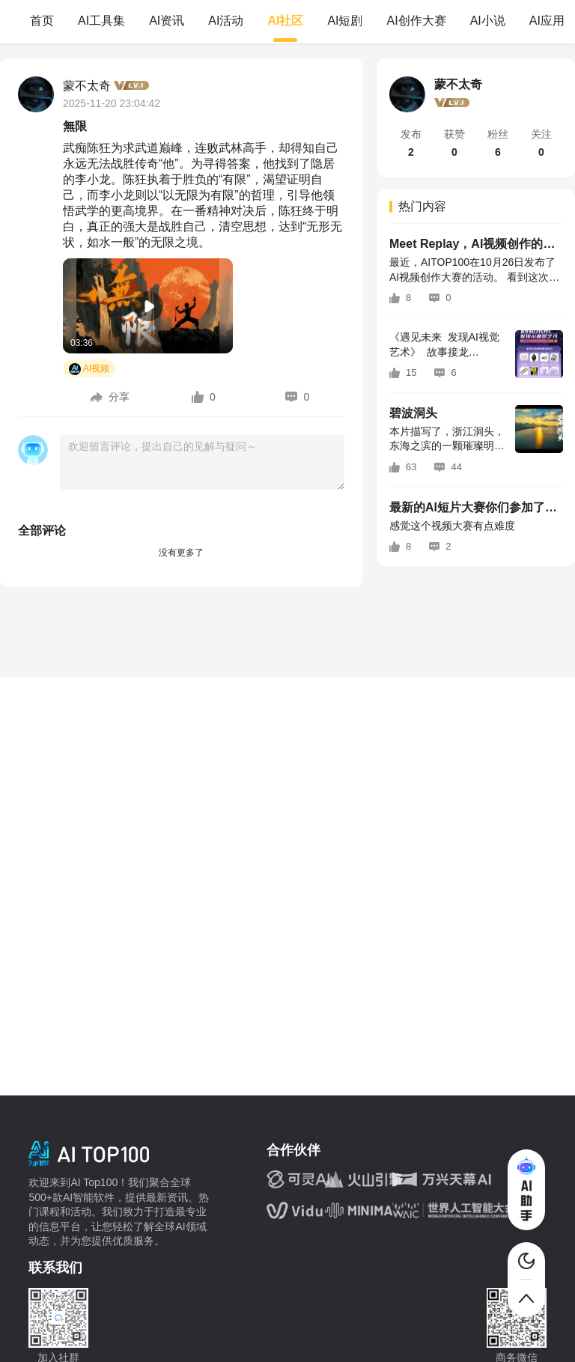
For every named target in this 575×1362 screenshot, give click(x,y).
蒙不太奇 (87, 85)
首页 (42, 20)
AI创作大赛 (416, 20)
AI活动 (225, 20)
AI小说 (487, 20)
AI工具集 (101, 20)
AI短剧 (344, 20)
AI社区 (285, 20)
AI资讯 (166, 20)
